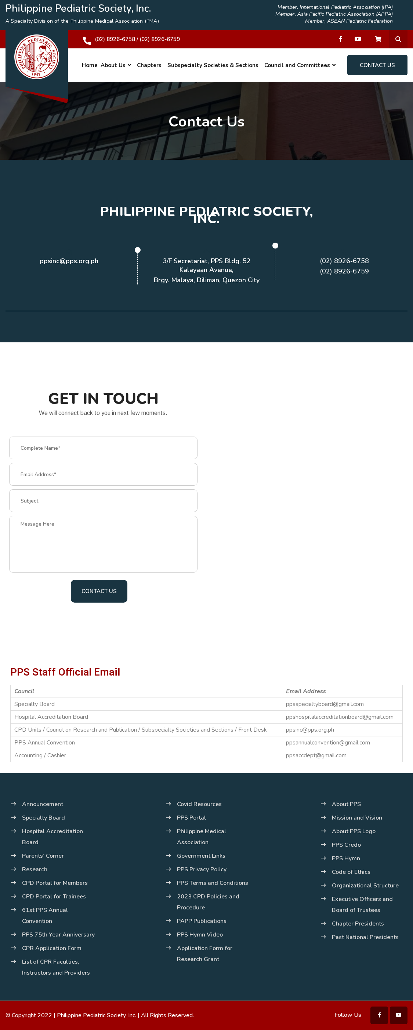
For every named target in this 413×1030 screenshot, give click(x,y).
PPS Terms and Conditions (212, 883)
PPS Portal (191, 818)
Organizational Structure (365, 886)
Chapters (149, 65)
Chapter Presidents (358, 924)
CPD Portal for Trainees (54, 897)
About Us (113, 65)
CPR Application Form (51, 948)
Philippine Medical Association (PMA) (114, 21)
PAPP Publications (202, 921)
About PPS (346, 804)
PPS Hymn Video (200, 935)
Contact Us (377, 65)
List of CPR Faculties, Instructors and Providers (56, 967)
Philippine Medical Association (201, 836)
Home (90, 65)
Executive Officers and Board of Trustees (362, 904)
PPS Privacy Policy (202, 869)
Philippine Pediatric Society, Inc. (96, 1015)
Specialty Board (43, 818)
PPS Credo (346, 845)
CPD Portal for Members (55, 883)
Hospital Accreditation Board (52, 836)
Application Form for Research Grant (204, 953)
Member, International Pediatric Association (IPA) (335, 7)
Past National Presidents (365, 937)
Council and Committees (297, 65)
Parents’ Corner (43, 856)
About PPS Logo (354, 831)
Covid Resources (199, 804)
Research (34, 869)
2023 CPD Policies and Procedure (208, 902)
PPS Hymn (346, 858)
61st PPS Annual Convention (45, 915)
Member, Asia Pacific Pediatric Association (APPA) (334, 14)
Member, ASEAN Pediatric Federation (349, 21)
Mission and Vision (357, 818)
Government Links (201, 856)
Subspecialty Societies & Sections (212, 65)
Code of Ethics (351, 872)
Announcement (42, 804)
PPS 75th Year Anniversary (58, 935)
